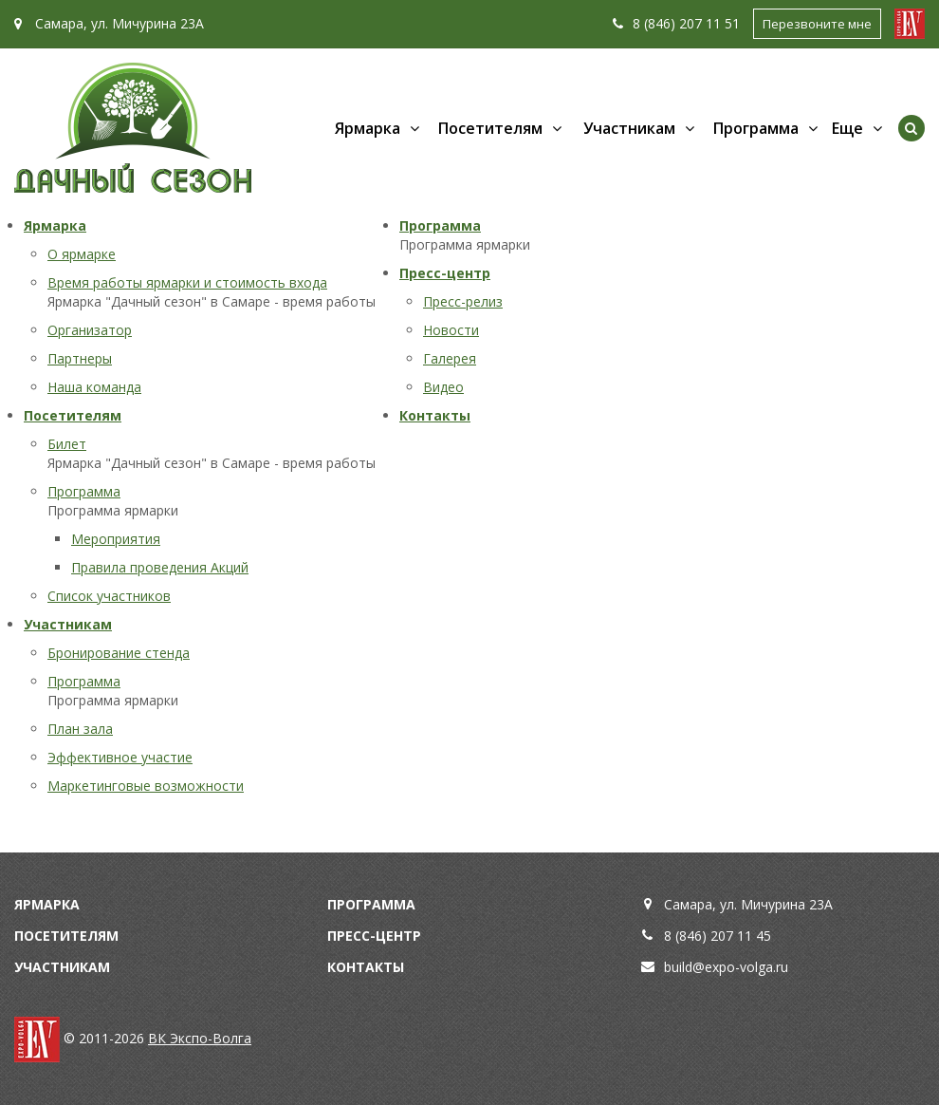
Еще (847, 128)
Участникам (629, 128)
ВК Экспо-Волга (199, 1038)
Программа (756, 128)
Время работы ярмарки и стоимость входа (187, 282)
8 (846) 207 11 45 (717, 936)
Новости (451, 330)
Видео (443, 387)
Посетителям (490, 128)
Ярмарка (367, 128)
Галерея (449, 358)
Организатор (89, 330)
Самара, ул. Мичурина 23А (109, 23)
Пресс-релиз (463, 301)
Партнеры (79, 358)
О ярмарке (81, 254)
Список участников (109, 596)
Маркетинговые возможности (145, 786)
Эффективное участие (120, 757)
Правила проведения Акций (160, 567)
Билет (66, 444)
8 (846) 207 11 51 (676, 23)
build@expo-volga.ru (726, 967)
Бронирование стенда (118, 653)
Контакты (434, 415)
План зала (80, 729)
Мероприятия (115, 539)
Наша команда (94, 387)
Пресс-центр (444, 273)
